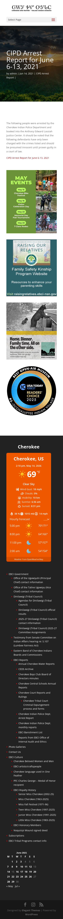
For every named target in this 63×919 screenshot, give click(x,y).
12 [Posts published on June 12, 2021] (30, 866)
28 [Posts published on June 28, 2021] (8, 881)
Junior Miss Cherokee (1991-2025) (37, 814)
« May (9, 886)
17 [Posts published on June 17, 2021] (21, 871)
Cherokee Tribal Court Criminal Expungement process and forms (36, 704)
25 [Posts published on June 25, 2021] (26, 876)
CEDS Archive (25, 669)
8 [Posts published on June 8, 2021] (12, 866)
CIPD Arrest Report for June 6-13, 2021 (27, 157)
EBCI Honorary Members (27, 825)
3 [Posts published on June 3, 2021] (21, 861)
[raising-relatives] (31, 295)
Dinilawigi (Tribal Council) (28, 596)
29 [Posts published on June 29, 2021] (13, 881)
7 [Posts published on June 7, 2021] (8, 866)
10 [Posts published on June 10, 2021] (21, 866)
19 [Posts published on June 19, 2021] (30, 871)
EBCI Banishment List (30, 732)
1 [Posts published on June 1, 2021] (12, 861)
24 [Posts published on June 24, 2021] (21, 876)
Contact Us (15, 751)
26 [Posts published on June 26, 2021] (30, 876)
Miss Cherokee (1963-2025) (33, 799)
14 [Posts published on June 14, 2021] (8, 871)
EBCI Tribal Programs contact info (27, 840)
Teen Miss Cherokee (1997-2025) (36, 809)
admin (13, 73)
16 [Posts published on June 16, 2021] (17, 871)
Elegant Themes (31, 910)
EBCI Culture (16, 757)
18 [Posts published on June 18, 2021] (26, 871)
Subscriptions (16, 835)
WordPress (31, 914)
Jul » (17, 886)
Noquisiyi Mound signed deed (31, 830)
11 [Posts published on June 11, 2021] (26, 866)
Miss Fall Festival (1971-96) (33, 804)
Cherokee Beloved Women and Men (34, 761)
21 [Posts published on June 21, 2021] (8, 876)
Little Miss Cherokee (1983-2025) (36, 820)
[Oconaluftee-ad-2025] (31, 415)
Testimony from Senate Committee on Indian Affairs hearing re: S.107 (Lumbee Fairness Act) (35, 641)
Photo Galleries (17, 746)
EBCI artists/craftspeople (27, 766)
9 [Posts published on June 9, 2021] (16, 866)
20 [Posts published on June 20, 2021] (34, 871)
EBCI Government (18, 574)
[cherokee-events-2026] (31, 232)
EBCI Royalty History (25, 790)
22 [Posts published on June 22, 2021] (13, 876)
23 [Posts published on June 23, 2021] (17, 876)
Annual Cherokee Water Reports (36, 663)
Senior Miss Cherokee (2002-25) (36, 794)
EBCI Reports (21, 660)
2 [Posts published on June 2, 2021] (16, 861)
